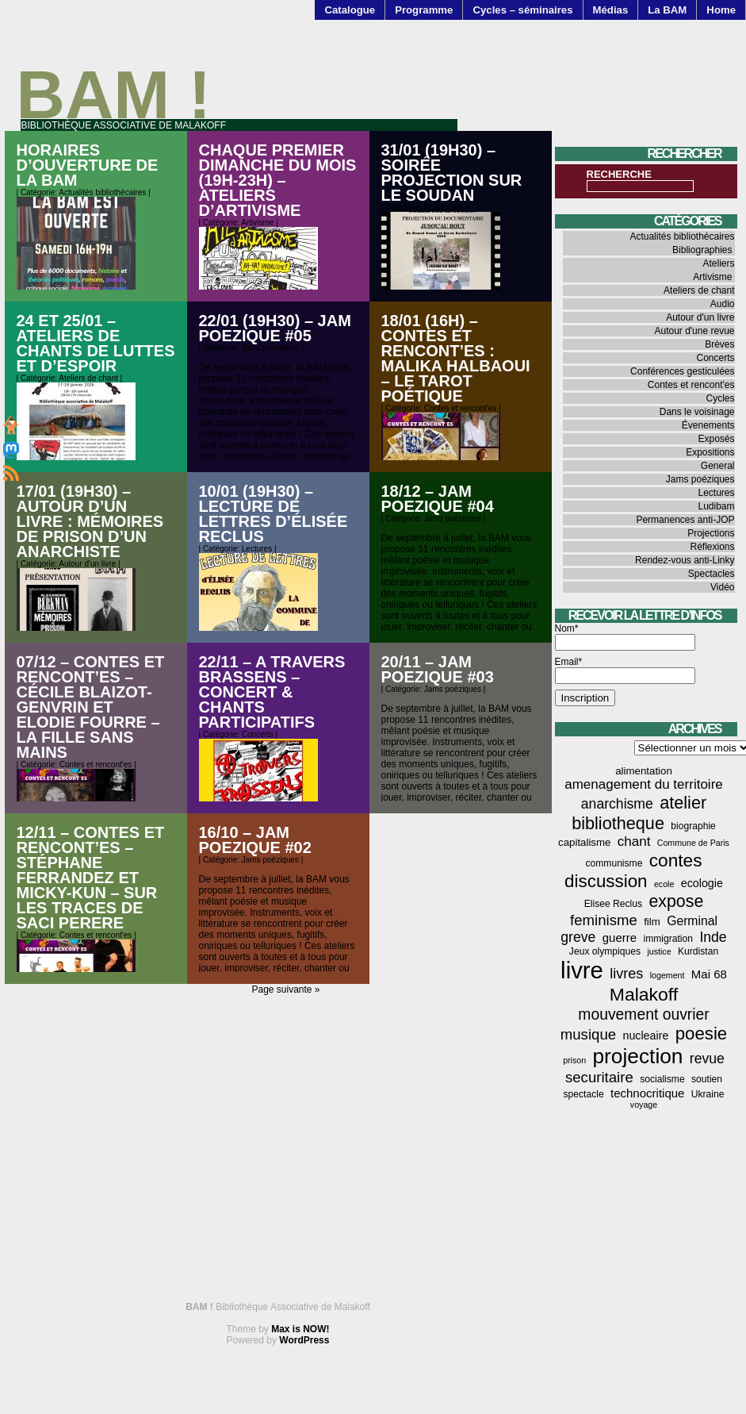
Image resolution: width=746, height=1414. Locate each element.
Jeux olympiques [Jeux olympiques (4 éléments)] (605, 951)
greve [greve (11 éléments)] (577, 937)
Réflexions (712, 546)
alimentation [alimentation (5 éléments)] (643, 771)
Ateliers (718, 263)
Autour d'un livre (87, 563)
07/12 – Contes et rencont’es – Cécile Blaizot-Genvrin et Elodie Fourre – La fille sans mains (91, 707)
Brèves (719, 344)
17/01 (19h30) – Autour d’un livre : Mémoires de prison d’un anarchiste (90, 521)
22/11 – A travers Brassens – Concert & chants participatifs (272, 692)
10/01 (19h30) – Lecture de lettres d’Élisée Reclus (273, 513)
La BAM (667, 10)
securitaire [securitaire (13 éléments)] (599, 1077)
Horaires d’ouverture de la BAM (88, 165)
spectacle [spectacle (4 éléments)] (584, 1094)
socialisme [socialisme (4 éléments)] (662, 1079)
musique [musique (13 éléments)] (588, 1034)
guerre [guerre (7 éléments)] (620, 937)
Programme (424, 10)
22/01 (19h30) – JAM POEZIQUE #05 (275, 328)
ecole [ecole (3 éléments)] (664, 884)
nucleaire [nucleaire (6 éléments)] (645, 1035)
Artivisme (257, 222)
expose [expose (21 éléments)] (675, 901)
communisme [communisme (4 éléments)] (613, 863)
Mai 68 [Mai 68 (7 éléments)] (709, 974)
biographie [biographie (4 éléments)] (693, 826)
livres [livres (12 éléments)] (626, 974)
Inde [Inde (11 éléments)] (712, 937)
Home (721, 10)
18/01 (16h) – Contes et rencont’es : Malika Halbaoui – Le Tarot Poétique (455, 358)
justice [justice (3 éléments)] (659, 951)
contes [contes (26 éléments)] (675, 860)
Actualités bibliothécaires (102, 192)
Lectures (257, 548)
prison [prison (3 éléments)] (574, 1060)
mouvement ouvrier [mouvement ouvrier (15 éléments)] (643, 1014)
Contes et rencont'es (460, 408)
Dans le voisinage (697, 411)
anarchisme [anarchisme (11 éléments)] (617, 804)
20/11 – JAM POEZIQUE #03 (437, 669)
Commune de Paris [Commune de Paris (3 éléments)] (693, 842)
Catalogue (349, 10)
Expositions (710, 452)
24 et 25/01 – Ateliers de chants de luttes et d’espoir (96, 343)
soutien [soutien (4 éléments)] (706, 1079)
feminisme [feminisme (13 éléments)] (603, 920)
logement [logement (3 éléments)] (667, 975)
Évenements (708, 425)
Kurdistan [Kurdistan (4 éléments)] (698, 951)
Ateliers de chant (88, 378)
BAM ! (114, 95)
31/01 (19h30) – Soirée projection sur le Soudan (451, 172)
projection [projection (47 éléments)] (638, 1056)
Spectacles (711, 573)
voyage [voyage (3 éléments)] (643, 1104)
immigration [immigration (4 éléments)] (668, 938)
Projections (443, 207)
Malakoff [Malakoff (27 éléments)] (644, 994)
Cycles (720, 398)
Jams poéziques (270, 348)
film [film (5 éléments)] (652, 922)
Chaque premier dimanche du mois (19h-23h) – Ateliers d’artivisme (278, 180)
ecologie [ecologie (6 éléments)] (702, 883)
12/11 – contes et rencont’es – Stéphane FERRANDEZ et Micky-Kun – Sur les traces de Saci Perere (91, 878)
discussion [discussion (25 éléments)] (605, 881)
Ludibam (716, 506)
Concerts (258, 734)
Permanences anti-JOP (685, 519)
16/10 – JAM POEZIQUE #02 (255, 840)
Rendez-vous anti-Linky (684, 560)
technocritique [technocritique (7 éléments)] (647, 1093)
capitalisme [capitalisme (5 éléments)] (584, 842)
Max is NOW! (300, 1329)
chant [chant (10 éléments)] (634, 841)
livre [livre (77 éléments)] (581, 970)
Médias (611, 10)
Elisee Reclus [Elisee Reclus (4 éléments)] (613, 903)
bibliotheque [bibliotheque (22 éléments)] (618, 823)
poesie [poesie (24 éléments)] (701, 1033)
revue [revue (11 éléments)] (707, 1058)
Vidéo (722, 587)
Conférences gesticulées (682, 371)
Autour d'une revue (694, 330)
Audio (722, 303)
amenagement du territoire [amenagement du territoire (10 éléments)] (643, 784)
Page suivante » (285, 989)
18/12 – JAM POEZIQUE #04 (437, 498)
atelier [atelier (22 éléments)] (683, 803)
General (718, 465)
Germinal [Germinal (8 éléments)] (692, 921)
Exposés (716, 438)
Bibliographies (702, 250)
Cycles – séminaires (522, 10)
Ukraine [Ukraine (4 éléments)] (708, 1094)
